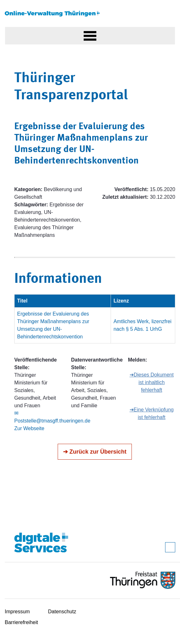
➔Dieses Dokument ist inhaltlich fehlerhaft (152, 382)
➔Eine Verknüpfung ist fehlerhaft (152, 413)
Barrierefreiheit (21, 622)
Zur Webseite (29, 428)
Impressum (17, 611)
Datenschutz (62, 611)
